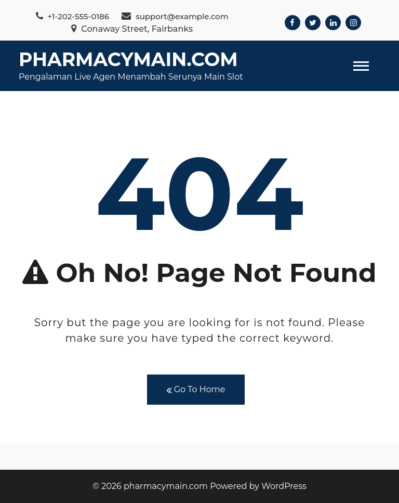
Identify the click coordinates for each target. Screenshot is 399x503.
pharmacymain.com (128, 59)
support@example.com (175, 16)
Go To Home (195, 389)
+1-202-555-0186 (72, 16)
